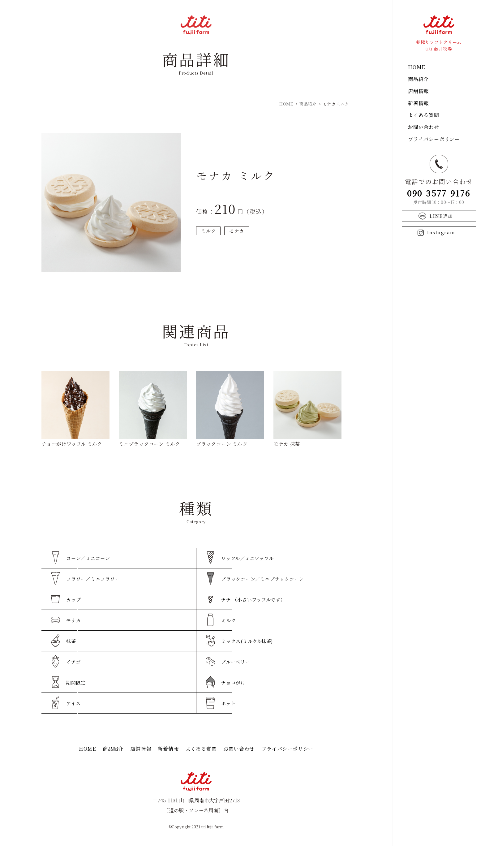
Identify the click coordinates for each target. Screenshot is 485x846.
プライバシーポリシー (434, 139)
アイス (73, 703)
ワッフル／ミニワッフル (247, 558)
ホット (228, 703)
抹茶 (71, 641)
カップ (73, 599)
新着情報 (418, 103)
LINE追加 (441, 216)
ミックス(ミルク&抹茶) (247, 641)
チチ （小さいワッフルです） (253, 599)
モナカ (236, 230)
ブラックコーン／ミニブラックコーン (262, 579)
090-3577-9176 (438, 193)
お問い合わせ (423, 127)
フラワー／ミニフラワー (93, 579)
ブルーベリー (235, 661)
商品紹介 (418, 79)
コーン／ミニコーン (88, 558)
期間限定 (76, 682)
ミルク (208, 230)
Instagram (441, 232)
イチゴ (73, 661)
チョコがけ (233, 682)
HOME (416, 67)
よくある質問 (423, 115)
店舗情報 (418, 91)
